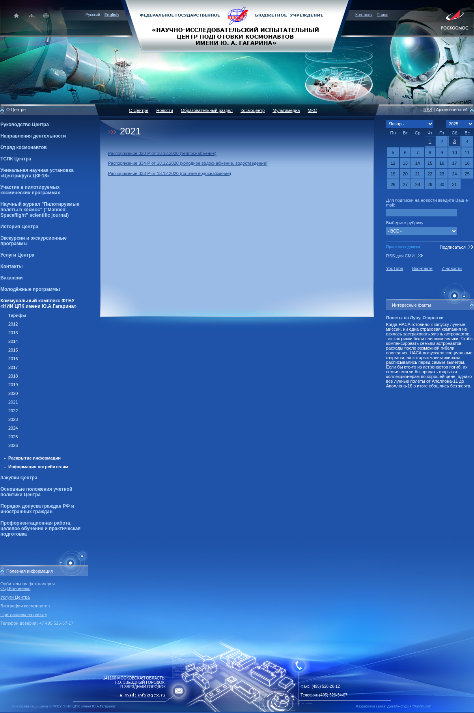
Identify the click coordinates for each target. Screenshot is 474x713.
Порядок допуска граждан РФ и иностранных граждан (37, 508)
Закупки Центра (18, 477)
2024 (13, 428)
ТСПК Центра (15, 159)
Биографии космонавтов (25, 605)
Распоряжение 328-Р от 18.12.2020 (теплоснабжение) (162, 153)
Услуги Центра (17, 255)
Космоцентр (253, 110)
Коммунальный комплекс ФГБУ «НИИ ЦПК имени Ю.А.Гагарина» (38, 303)
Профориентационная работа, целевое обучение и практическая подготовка (40, 528)
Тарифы (17, 315)
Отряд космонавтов (23, 147)
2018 (13, 376)
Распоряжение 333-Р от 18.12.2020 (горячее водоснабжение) (169, 173)
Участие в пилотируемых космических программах (30, 189)
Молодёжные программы (30, 289)
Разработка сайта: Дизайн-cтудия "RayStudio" (393, 706)
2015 (13, 350)
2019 (13, 384)
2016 (13, 358)
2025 (13, 436)
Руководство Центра (24, 124)
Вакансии (11, 278)
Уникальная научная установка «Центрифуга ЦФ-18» (37, 173)
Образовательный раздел (207, 110)
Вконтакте (422, 268)
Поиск (382, 15)
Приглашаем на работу (23, 614)
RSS (428, 109)
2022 (13, 410)
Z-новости (452, 268)
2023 (13, 419)
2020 (13, 393)
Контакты (363, 15)
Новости (164, 110)
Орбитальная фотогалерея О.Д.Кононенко (27, 586)
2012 (13, 324)
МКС (312, 110)
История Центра (19, 226)
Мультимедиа (286, 110)
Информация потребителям (38, 466)
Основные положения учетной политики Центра (36, 491)
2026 (13, 445)
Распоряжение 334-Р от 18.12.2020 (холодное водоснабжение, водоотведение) (187, 163)
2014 (13, 341)
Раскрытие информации (34, 458)
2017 (13, 367)
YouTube (394, 268)
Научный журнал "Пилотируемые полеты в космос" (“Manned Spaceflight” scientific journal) (39, 209)
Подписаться (453, 247)
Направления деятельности (33, 136)
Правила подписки (403, 247)
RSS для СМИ (400, 255)
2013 (13, 332)
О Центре (138, 110)
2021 (13, 402)
